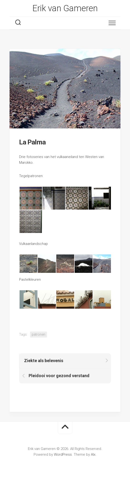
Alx (93, 454)
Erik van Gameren (65, 8)
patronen (38, 334)
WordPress (63, 454)
